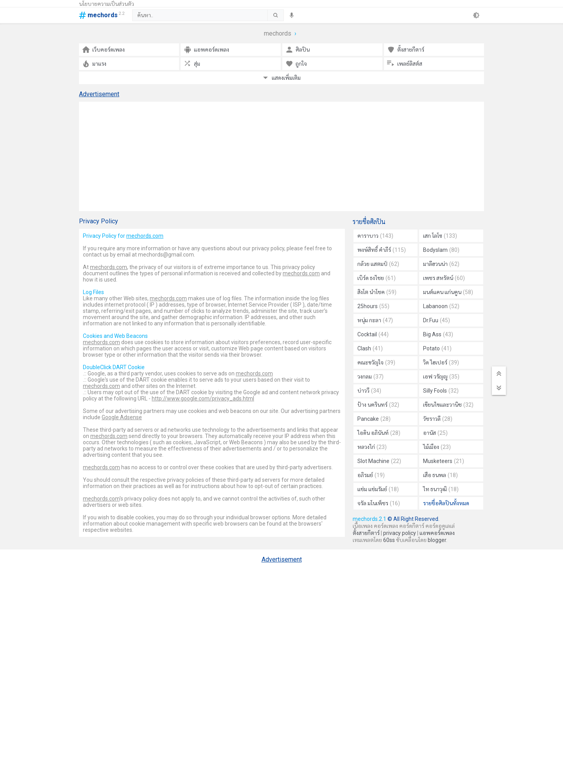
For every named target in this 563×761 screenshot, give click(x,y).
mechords (277, 33)
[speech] (291, 15)
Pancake (374, 419)
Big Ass (438, 334)
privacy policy (399, 533)
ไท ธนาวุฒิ (441, 489)
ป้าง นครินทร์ (378, 404)
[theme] (476, 15)
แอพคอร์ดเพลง (437, 533)
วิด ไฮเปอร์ (441, 362)
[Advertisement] (281, 156)
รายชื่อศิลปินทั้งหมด (446, 503)
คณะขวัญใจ (376, 362)
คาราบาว (375, 236)
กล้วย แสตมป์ (378, 264)
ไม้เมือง (437, 447)
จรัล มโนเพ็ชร (378, 503)
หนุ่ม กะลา (375, 320)
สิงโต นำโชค (376, 292)
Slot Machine (379, 461)
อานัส (435, 433)
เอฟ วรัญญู (441, 376)
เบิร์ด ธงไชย (376, 278)
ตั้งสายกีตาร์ (366, 533)
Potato (437, 348)
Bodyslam (441, 250)
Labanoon (441, 306)
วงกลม (370, 376)
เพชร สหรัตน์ (444, 278)
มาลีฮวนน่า (441, 264)
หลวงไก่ (372, 447)
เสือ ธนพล (440, 475)
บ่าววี (369, 390)
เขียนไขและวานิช (448, 404)
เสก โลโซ (440, 236)
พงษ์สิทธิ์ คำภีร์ (381, 250)
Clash (370, 348)
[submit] (275, 15)
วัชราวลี (437, 419)
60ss (389, 540)
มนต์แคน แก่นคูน (448, 292)
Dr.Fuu (436, 320)
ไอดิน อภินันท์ (378, 433)
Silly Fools (441, 390)
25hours (373, 306)
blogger (437, 540)
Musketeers (443, 461)
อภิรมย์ (371, 475)
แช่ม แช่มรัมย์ (378, 489)
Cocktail (373, 334)
